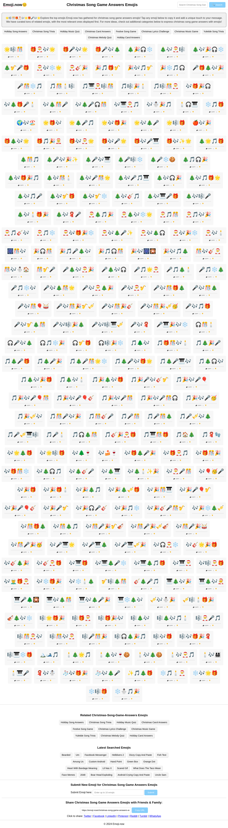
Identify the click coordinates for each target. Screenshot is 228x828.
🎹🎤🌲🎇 (26, 599)
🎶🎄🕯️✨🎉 (143, 471)
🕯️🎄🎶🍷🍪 (114, 655)
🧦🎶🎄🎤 (107, 673)
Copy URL (140, 810)
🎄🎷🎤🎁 (16, 68)
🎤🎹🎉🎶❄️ (172, 324)
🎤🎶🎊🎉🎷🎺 (75, 306)
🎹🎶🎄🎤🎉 (95, 599)
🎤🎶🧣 (139, 324)
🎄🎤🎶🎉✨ (62, 159)
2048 (82, 775)
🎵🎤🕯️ (55, 434)
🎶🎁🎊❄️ (16, 471)
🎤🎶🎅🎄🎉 (98, 288)
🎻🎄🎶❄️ (19, 618)
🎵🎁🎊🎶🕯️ (172, 343)
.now (12, 5)
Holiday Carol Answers (128, 37)
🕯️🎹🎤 (19, 673)
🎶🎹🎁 (78, 563)
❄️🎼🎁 (97, 691)
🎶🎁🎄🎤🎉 (140, 453)
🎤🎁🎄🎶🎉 (208, 68)
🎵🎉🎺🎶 (29, 416)
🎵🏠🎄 (185, 434)
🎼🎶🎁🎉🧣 (195, 636)
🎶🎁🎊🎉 (208, 453)
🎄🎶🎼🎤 (198, 196)
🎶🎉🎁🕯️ (56, 489)
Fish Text (161, 755)
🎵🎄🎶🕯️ (72, 379)
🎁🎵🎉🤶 (49, 141)
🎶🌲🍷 (81, 453)
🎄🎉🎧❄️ (140, 49)
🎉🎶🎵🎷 (140, 68)
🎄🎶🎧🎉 (169, 178)
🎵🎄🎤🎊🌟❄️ (88, 361)
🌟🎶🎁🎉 (114, 123)
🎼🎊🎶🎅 (62, 636)
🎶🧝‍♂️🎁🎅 (16, 581)
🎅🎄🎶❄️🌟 (136, 214)
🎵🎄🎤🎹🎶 (175, 361)
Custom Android (97, 761)
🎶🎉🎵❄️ (127, 508)
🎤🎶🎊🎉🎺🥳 (159, 306)
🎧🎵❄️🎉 (52, 343)
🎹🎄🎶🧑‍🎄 (211, 581)
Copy (11, 57)
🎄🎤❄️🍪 (162, 159)
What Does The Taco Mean (147, 768)
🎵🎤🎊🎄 (159, 416)
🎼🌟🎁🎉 (52, 618)
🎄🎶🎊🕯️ (59, 178)
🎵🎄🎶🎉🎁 (36, 379)
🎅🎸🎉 (78, 68)
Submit (151, 792)
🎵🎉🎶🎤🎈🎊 (30, 398)
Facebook (98, 816)
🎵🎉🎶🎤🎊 (117, 398)
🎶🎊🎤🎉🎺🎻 (150, 526)
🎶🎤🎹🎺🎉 (130, 544)
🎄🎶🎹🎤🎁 (163, 196)
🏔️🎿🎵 (49, 655)
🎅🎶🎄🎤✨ (117, 233)
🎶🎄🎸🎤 (81, 471)
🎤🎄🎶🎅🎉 (78, 269)
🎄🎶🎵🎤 (29, 196)
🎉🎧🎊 (42, 251)
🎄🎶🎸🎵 (127, 196)
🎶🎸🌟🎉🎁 (201, 544)
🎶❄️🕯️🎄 (81, 581)
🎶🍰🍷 (107, 453)
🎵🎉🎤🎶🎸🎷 (150, 379)
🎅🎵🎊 (169, 214)
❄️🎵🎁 (214, 104)
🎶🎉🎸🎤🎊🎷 (166, 508)
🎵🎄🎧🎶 (211, 361)
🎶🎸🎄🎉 (16, 563)
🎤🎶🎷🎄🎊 (30, 324)
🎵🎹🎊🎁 (156, 434)
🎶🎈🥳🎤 (211, 471)
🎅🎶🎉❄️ (185, 233)
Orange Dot (149, 761)
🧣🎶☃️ (45, 673)
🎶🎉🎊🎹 (159, 489)
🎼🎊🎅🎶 (29, 636)
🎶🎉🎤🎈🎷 (195, 489)
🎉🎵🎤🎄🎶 (75, 251)
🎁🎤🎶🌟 (75, 49)
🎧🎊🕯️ (204, 324)
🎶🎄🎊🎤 (55, 104)
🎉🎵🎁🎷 (107, 68)
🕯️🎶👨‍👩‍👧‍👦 (211, 655)
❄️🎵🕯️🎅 (172, 673)
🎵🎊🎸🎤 (101, 416)
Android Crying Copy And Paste (134, 775)
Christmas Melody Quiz (100, 37)
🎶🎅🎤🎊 (179, 471)
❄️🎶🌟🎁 (205, 673)
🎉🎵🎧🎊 (111, 251)
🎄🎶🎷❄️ (94, 196)
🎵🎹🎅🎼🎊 (98, 86)
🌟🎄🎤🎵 (81, 123)
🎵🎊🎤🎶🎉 (65, 416)
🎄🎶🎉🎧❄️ (208, 49)
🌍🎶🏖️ (26, 123)
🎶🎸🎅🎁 (49, 563)
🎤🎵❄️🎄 (211, 269)
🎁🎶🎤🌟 (114, 141)
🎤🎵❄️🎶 (23, 288)
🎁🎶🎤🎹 (146, 141)
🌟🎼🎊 (13, 49)
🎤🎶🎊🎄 (204, 288)
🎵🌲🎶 (140, 343)
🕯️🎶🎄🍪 (149, 655)
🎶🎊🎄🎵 (65, 526)
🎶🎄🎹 (110, 471)
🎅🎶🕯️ (214, 233)
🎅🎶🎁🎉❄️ (78, 233)
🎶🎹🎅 (182, 563)
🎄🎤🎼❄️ (130, 159)
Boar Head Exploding (101, 775)
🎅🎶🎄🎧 (152, 233)
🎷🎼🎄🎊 (114, 581)
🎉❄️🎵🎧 (172, 68)
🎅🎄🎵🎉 (101, 214)
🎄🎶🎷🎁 (62, 196)
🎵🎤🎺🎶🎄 (195, 416)
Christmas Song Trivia (43, 31)
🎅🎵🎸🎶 (16, 233)
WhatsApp (155, 816)
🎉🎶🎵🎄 (175, 251)
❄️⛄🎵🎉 (127, 691)
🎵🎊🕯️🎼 (62, 86)
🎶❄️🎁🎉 (49, 581)
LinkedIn (111, 816)
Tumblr (143, 816)
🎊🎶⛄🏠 (16, 269)
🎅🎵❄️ (45, 233)
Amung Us (78, 761)
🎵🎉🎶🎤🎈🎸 (75, 398)
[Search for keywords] (192, 5)
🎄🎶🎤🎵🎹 (133, 178)
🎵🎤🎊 (130, 416)
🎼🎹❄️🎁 (19, 655)
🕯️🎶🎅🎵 (182, 655)
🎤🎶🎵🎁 (198, 306)
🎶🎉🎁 (26, 489)
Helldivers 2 (118, 755)
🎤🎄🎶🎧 (114, 269)
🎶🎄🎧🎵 (49, 471)
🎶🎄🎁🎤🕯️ (20, 104)
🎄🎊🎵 (29, 159)
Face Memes (68, 775)
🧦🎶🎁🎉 (75, 673)
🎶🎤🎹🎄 (94, 544)
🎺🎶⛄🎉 (162, 599)
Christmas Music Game (186, 31)
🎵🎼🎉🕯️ (133, 86)
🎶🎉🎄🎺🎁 (124, 489)
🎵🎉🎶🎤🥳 (201, 398)
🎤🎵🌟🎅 (146, 269)
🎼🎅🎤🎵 (208, 618)
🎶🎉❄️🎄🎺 (208, 508)
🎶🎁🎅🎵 (175, 453)
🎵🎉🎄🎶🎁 (108, 379)
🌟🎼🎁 (175, 123)
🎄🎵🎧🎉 (195, 159)
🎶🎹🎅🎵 (126, 104)
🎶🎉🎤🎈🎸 (20, 508)
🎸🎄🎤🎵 (146, 581)
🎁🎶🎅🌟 (81, 141)
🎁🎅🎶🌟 (42, 49)
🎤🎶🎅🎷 (133, 288)
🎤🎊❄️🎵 (29, 86)
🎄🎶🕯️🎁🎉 (33, 214)
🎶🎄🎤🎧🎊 (91, 104)
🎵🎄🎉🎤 (208, 343)
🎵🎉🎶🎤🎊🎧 (159, 398)
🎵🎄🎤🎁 (17, 361)
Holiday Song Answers (15, 31)
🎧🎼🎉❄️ (111, 343)
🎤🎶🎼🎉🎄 (68, 324)
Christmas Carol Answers (98, 31)
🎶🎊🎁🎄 (33, 526)
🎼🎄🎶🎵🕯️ (172, 618)
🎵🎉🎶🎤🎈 (191, 379)
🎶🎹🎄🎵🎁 (149, 563)
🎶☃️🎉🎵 (159, 104)
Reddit (133, 816)
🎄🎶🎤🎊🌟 (95, 178)
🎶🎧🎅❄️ (166, 544)
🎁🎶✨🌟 (179, 141)
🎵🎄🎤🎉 (49, 361)
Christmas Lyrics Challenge (155, 31)
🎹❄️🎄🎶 (130, 599)
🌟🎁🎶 (52, 123)
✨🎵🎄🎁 (140, 673)
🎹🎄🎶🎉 (179, 581)
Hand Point (116, 761)
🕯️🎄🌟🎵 (78, 655)
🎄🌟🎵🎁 (211, 141)
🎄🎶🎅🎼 (172, 49)
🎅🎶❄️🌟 (49, 68)
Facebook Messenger (96, 755)
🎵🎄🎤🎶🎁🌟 (133, 361)
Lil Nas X (107, 768)
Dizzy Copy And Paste (140, 755)
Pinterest (123, 816)
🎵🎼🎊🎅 (166, 86)
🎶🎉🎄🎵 (88, 489)
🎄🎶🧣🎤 (68, 214)
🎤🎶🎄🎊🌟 (59, 288)
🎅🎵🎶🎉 (198, 214)
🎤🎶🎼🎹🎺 (107, 324)
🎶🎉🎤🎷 (56, 508)
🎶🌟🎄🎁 (19, 453)
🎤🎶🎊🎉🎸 (117, 306)
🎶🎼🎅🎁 (211, 563)
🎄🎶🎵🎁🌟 (205, 178)
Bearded (66, 755)
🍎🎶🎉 (201, 123)
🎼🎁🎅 (81, 618)
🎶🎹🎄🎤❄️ (111, 563)
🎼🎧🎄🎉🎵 (130, 636)
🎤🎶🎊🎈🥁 (33, 306)
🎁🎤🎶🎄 (107, 49)
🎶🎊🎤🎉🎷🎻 (105, 526)
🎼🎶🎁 (162, 636)
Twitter (87, 816)
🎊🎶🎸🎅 (208, 251)
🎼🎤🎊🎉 (94, 636)
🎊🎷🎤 (45, 269)
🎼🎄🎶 (140, 618)
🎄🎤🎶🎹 (98, 159)
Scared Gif (122, 768)
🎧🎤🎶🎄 (19, 343)
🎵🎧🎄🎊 (84, 434)
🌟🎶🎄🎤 (146, 123)
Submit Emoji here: (81, 792)
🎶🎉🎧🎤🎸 (91, 508)
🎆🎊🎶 (16, 251)
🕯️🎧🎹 (188, 104)
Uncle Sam (160, 775)
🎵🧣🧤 (211, 434)
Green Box (132, 761)
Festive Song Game (126, 31)
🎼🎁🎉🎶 (111, 618)
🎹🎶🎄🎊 (59, 599)
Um (77, 755)
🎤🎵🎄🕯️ (179, 269)
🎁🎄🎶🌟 (16, 141)
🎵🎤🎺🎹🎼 (23, 434)
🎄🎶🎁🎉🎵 (23, 178)
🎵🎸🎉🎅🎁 (120, 434)
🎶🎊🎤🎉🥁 (191, 526)
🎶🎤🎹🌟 (62, 544)
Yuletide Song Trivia (214, 31)
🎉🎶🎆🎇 (143, 251)
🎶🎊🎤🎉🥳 (26, 544)
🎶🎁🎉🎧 (198, 86)
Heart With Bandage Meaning (82, 768)
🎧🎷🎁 (81, 343)
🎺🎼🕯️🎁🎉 (198, 599)
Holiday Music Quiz (70, 31)
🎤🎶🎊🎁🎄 (169, 288)
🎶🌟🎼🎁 (52, 453)
